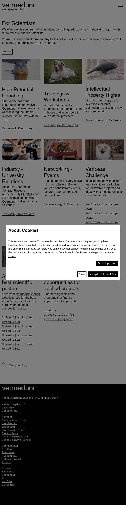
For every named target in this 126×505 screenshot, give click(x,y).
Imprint (12, 256)
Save (82, 274)
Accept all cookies (102, 274)
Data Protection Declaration (73, 252)
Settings (103, 263)
